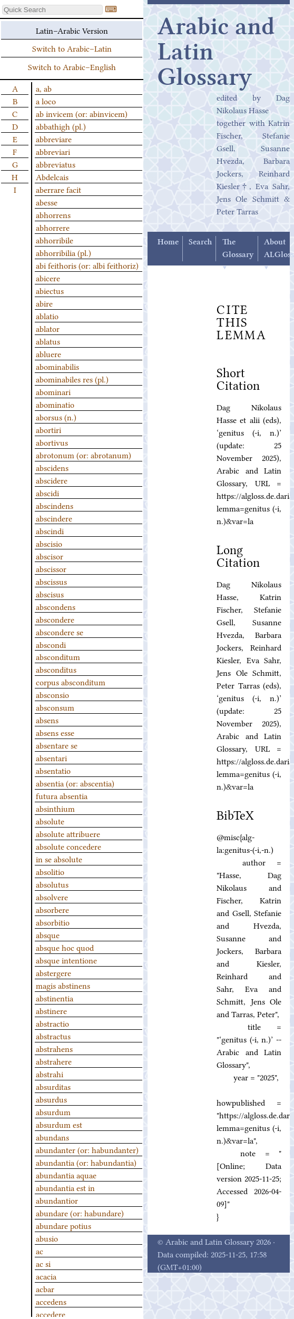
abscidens (52, 467)
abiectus (50, 290)
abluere (48, 353)
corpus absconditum (70, 681)
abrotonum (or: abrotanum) (83, 454)
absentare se (56, 745)
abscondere (55, 619)
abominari (53, 391)
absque (48, 934)
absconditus (56, 669)
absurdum (53, 1111)
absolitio (50, 871)
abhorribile (54, 239)
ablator (48, 328)
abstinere (51, 1010)
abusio (47, 1238)
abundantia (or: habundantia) (86, 1162)
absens (47, 719)
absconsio (52, 694)
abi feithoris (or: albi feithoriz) (87, 265)
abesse (46, 202)
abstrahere (54, 1061)
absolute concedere (68, 846)
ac (39, 1250)
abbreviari (53, 151)
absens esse (55, 732)
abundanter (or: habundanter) (87, 1149)
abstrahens (54, 1048)
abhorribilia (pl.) (63, 252)
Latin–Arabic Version (72, 30)
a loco (46, 100)
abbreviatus (55, 164)
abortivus (52, 442)
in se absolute (59, 858)
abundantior (57, 1200)
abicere (48, 277)
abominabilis (57, 366)
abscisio (49, 543)
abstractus (53, 1035)
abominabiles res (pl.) (72, 379)
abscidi (47, 492)
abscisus (50, 593)
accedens (51, 1301)
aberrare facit (58, 189)
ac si (43, 1263)
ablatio (47, 315)
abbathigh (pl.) (61, 126)
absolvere (52, 896)
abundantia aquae (66, 1174)
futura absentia (61, 795)
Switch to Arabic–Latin (72, 48)
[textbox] (52, 10)
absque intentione (66, 960)
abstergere (53, 972)
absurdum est (59, 1124)
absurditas (53, 1086)
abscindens (54, 505)
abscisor (49, 556)
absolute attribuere (68, 833)
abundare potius (63, 1225)
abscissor (51, 568)
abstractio (52, 1023)
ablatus (48, 341)
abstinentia (54, 997)
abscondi (51, 644)
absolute (50, 820)
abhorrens (53, 214)
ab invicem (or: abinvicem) (82, 113)
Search (200, 242)
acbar (45, 1288)
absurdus (51, 1099)
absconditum (58, 656)
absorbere (52, 909)
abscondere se (59, 631)
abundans (52, 1137)
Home (168, 242)
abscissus (51, 581)
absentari (51, 757)
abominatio (55, 404)
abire (44, 303)
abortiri (48, 429)
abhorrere (53, 227)
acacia (46, 1276)
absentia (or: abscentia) (75, 783)
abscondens (55, 606)
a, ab (44, 88)
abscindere (54, 518)
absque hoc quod (65, 947)
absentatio (53, 770)
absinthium (55, 808)
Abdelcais (52, 176)
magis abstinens (63, 985)
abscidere (51, 480)
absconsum (55, 707)
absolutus (52, 884)
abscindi (50, 530)
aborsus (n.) (56, 416)
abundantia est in (65, 1187)
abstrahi (49, 1073)
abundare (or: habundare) (80, 1212)
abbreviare (54, 138)
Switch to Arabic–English (72, 66)
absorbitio (53, 922)
